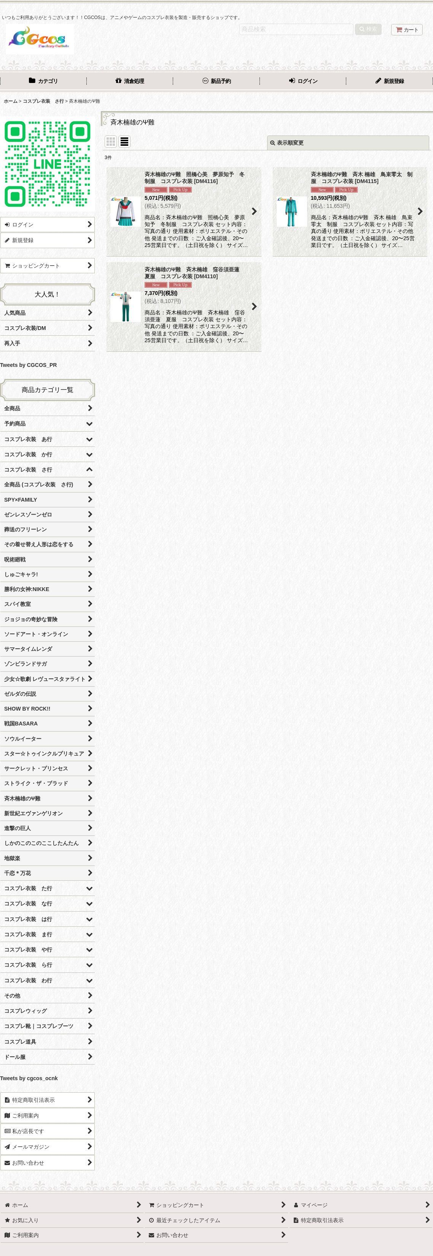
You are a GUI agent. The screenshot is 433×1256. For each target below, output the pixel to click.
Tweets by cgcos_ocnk (29, 1078)
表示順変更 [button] (287, 143)
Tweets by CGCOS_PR (28, 365)
